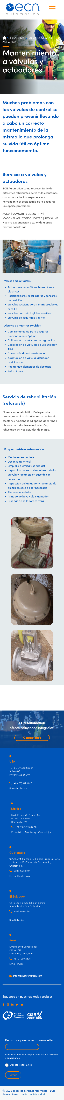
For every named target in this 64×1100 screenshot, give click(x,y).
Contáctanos (32, 738)
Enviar (13, 1075)
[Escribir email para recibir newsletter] (22, 1047)
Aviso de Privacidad (33, 1094)
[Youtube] (23, 1004)
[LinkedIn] (13, 1004)
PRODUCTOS (17, 38)
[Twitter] (18, 1004)
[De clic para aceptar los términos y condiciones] (7, 1065)
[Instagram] (8, 1004)
